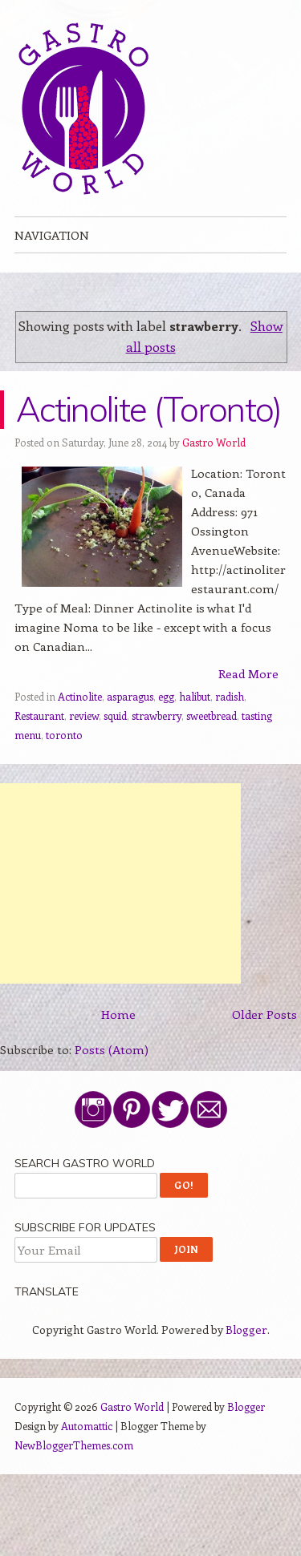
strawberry (156, 715)
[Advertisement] (120, 883)
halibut (194, 696)
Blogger (246, 1329)
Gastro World (214, 442)
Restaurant (39, 715)
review (84, 715)
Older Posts (264, 1014)
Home (118, 1014)
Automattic (86, 1426)
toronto (64, 735)
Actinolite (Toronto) (148, 409)
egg (166, 696)
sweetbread (211, 715)
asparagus (130, 696)
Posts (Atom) (111, 1049)
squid (115, 715)
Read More (248, 673)
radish (229, 696)
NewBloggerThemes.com (73, 1445)
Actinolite (80, 696)
